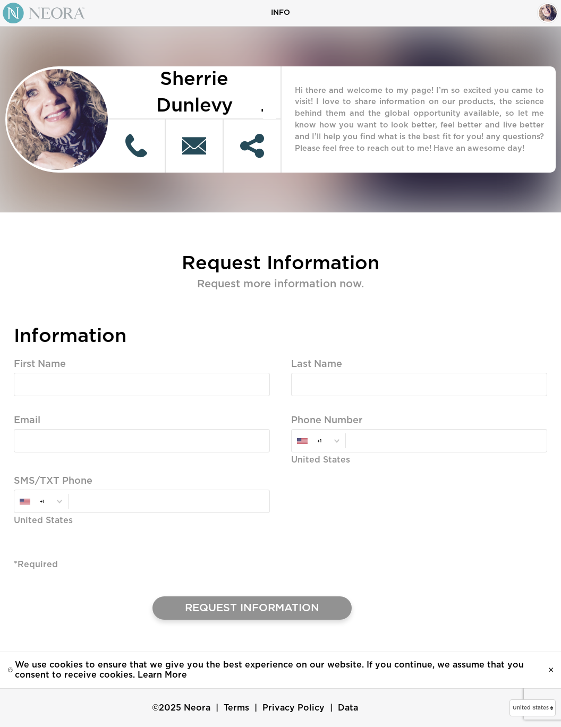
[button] (532, 707)
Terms (236, 708)
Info (280, 12)
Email (27, 420)
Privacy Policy (293, 708)
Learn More (162, 675)
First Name (40, 364)
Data (348, 708)
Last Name (316, 364)
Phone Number (326, 420)
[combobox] (318, 441)
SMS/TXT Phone (53, 481)
